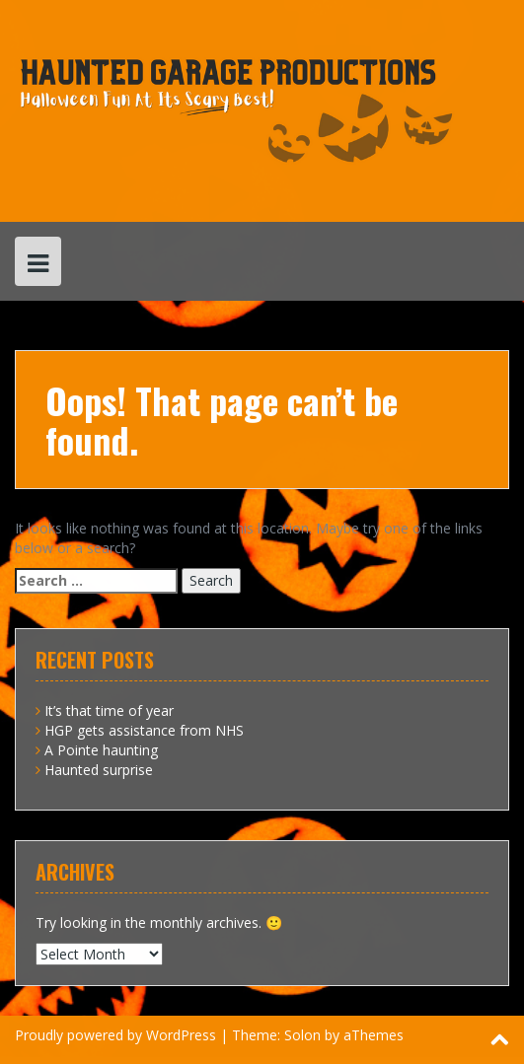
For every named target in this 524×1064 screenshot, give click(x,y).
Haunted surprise (98, 769)
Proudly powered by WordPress (115, 1035)
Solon (302, 1035)
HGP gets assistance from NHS (144, 730)
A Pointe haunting (101, 750)
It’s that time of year (109, 710)
